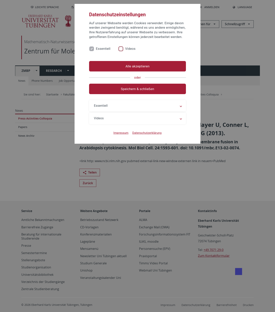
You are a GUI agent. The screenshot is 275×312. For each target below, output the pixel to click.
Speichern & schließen (137, 89)
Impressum (121, 133)
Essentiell (103, 49)
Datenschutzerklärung (147, 133)
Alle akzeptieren (137, 66)
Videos (130, 49)
